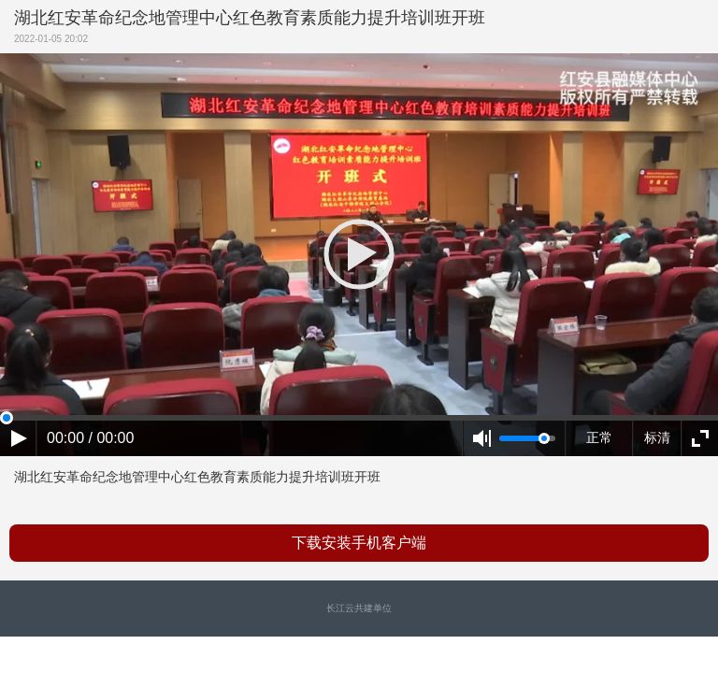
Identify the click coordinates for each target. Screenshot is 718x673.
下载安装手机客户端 (359, 543)
